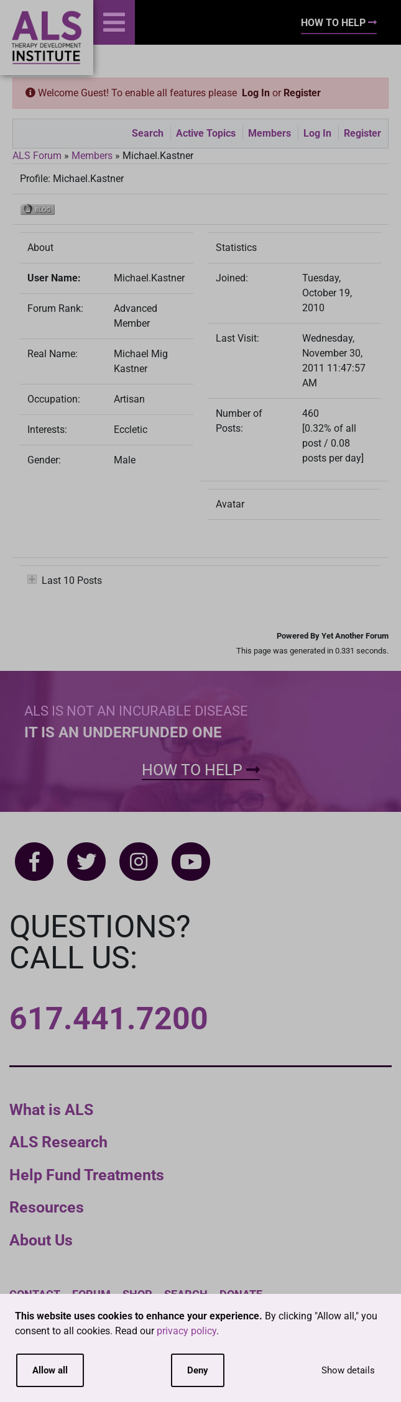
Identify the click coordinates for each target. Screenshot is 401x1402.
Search (148, 133)
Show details (348, 1370)
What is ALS (51, 1110)
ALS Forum (38, 156)
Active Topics (206, 133)
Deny (197, 1370)
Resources (46, 1207)
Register (302, 93)
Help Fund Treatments (86, 1175)
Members (269, 133)
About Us (41, 1240)
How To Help (339, 23)
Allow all (50, 1370)
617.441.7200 (108, 1019)
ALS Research (58, 1142)
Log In (256, 93)
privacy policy (186, 1331)
